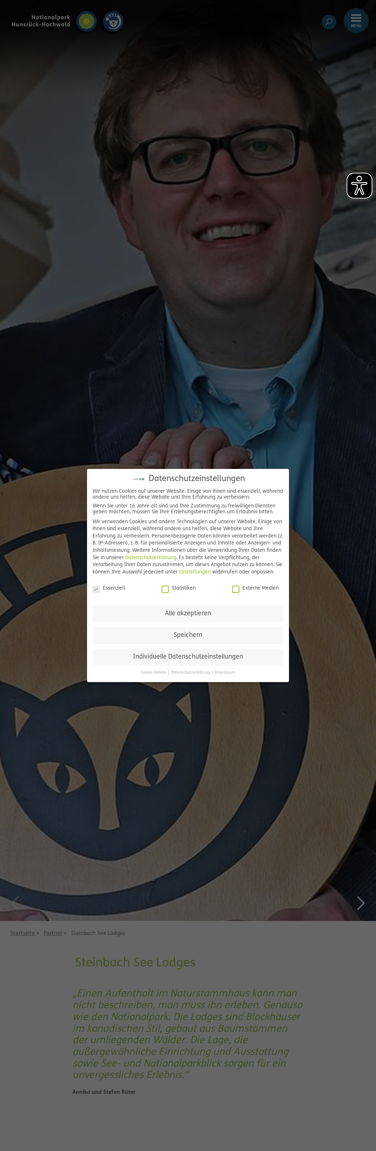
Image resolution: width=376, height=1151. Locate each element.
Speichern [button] (188, 635)
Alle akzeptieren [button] (188, 614)
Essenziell (109, 588)
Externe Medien (255, 588)
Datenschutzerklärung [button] (191, 673)
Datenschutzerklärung (150, 558)
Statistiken (179, 588)
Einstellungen (195, 572)
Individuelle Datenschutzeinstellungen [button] (188, 657)
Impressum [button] (225, 673)
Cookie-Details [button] (154, 673)
